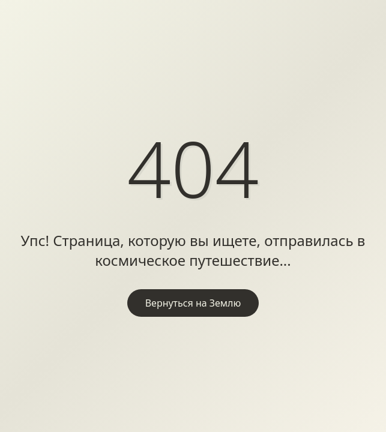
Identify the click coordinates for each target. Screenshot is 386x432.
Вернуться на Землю (193, 303)
